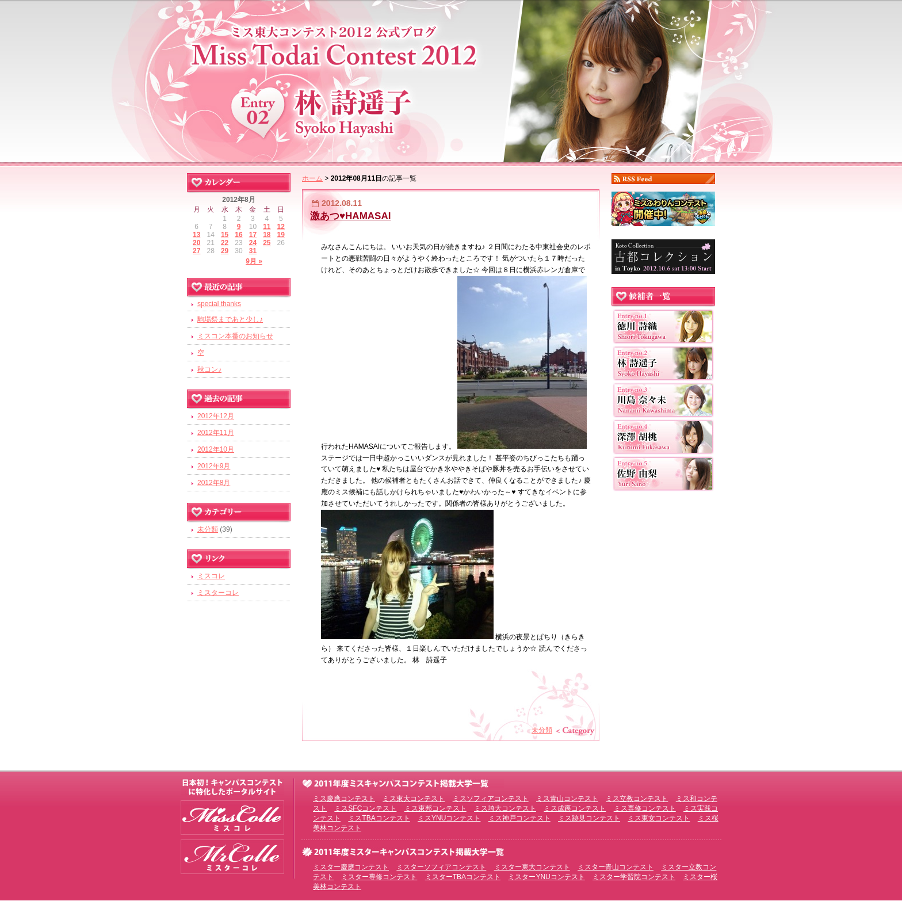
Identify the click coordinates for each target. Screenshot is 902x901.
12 (281, 227)
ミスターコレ (218, 593)
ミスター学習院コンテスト (634, 877)
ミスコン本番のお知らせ (235, 336)
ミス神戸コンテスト (519, 818)
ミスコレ (211, 576)
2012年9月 (213, 466)
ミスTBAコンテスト (379, 818)
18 (266, 235)
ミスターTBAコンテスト (462, 877)
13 (196, 235)
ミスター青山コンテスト (615, 867)
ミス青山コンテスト (567, 799)
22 (224, 243)
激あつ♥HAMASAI (350, 216)
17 (253, 235)
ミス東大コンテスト (414, 799)
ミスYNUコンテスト (449, 818)
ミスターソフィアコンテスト (441, 867)
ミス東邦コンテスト (435, 808)
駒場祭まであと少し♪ (230, 319)
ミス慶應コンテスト (344, 799)
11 (266, 227)
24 (253, 243)
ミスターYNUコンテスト (546, 877)
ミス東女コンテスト (659, 818)
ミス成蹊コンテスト (575, 808)
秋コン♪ (209, 369)
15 (224, 235)
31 (253, 251)
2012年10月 (215, 449)
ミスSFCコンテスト (365, 808)
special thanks (219, 304)
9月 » (254, 261)
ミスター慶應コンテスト (351, 867)
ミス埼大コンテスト (505, 808)
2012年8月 (213, 483)
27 (196, 251)
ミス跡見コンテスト (589, 818)
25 (266, 243)
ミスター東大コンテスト (532, 867)
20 (196, 243)
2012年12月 (215, 416)
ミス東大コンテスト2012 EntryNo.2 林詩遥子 (451, 79)
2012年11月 (215, 433)
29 (224, 251)
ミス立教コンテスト (637, 799)
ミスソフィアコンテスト (491, 799)
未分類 (542, 730)
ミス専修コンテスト (645, 808)
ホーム (312, 178)
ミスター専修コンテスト (379, 877)
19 (281, 235)
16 (238, 235)
